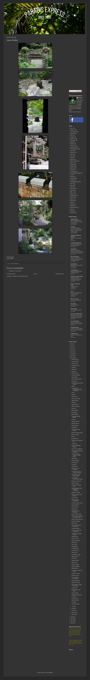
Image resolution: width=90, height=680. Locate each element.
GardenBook (74, 264)
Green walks (74, 562)
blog (71, 142)
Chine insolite (74, 497)
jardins (12, 263)
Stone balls (73, 558)
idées (71, 162)
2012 (72, 353)
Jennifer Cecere (75, 404)
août (73, 367)
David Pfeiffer (10, 258)
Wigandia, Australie (75, 492)
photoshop (72, 195)
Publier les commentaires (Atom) (20, 276)
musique (72, 180)
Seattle (71, 205)
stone (71, 209)
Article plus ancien (59, 273)
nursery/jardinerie (74, 181)
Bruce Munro (74, 412)
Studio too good (75, 556)
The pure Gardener (75, 398)
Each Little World (75, 505)
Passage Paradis (75, 327)
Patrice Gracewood (75, 582)
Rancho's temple (75, 434)
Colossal (73, 226)
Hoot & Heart (74, 544)
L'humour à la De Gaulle (76, 300)
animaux (72, 130)
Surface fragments (75, 580)
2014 (72, 350)
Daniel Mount (74, 509)
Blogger (51, 672)
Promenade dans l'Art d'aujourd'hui (76, 531)
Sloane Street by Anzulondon (75, 578)
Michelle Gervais (75, 423)
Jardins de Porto (75, 538)
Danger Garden (74, 219)
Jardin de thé (74, 552)
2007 (72, 620)
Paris (71, 186)
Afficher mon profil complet (75, 111)
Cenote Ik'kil (74, 443)
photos (71, 193)
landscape (16, 263)
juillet (73, 369)
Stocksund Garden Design (75, 430)
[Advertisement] (76, 62)
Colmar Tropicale (75, 564)
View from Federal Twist (76, 313)
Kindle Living (74, 542)
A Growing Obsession (76, 242)
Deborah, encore (75, 575)
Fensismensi (74, 381)
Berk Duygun (74, 523)
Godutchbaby (74, 546)
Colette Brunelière (75, 528)
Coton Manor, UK (75, 550)
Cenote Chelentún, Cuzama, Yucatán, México (76, 455)
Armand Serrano (75, 600)
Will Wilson (73, 602)
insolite (71, 166)
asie (71, 135)
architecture (73, 131)
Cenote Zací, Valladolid (76, 448)
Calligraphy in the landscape (75, 511)
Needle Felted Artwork (76, 514)
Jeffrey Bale (73, 249)
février (73, 612)
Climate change (74, 483)
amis (71, 128)
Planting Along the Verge (77, 432)
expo (71, 150)
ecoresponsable (73, 149)
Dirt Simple (73, 303)
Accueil (35, 273)
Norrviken (73, 402)
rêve (71, 202)
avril (73, 608)
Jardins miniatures (75, 406)
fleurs (71, 155)
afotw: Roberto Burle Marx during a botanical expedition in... (76, 294)
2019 (72, 344)
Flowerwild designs (75, 521)
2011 (72, 356)
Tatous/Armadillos (75, 566)
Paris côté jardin (75, 256)
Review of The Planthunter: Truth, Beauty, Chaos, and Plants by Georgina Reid (76, 316)
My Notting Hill (74, 462)
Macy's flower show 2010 (77, 519)
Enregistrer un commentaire (15, 271)
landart (71, 169)
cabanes (72, 143)
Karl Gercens (74, 396)
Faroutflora (73, 464)
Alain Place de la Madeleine (75, 469)
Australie (72, 137)
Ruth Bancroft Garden (76, 379)
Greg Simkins (74, 587)
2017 (72, 348)
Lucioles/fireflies (75, 548)
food (71, 157)
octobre (73, 363)
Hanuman (73, 408)
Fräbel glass (74, 427)
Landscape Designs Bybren (75, 417)
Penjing (73, 436)
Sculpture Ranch (75, 560)
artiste (71, 133)
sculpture (72, 204)
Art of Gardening (75, 321)
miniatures (72, 178)
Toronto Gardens (75, 460)
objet (71, 183)
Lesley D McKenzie (75, 540)
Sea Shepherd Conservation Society (76, 478)
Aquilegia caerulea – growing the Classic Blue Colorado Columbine (76, 279)
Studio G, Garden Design (77, 276)
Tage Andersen (74, 400)
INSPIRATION (74, 414)
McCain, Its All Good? (76, 481)
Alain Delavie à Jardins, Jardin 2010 (76, 585)
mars (73, 610)
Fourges (73, 394)
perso (71, 190)
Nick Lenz (73, 419)
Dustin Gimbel (74, 410)
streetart (72, 211)
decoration (72, 147)
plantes (72, 197)
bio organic (72, 140)
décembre (74, 359)
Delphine (80, 97)
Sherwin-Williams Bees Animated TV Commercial (76, 489)
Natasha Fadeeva (75, 421)
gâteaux (72, 159)
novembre (74, 361)
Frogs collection (75, 425)
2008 (72, 619)
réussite (72, 200)
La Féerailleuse (74, 270)
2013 (72, 352)
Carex (72, 291)
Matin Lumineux (74, 298)
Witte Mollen (74, 458)
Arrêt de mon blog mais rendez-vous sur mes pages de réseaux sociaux (77, 259)
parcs (71, 185)
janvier (73, 614)
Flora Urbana (74, 308)
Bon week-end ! (74, 438)
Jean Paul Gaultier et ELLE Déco (76, 526)
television (72, 212)
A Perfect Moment (74, 305)
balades (72, 138)
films (71, 154)
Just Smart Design (75, 375)
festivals (72, 152)
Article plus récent (11, 273)
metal (71, 176)
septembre (74, 365)
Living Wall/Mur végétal (75, 173)
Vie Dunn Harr (74, 373)
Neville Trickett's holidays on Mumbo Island (77, 516)
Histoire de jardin (74, 161)
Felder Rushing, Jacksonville (75, 500)
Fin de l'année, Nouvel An (76, 310)
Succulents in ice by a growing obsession (76, 472)
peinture (72, 188)
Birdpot (73, 386)
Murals (73, 392)
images (72, 164)
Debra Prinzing (74, 506)
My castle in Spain (75, 573)
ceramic (72, 145)
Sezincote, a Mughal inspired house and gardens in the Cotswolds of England (77, 251)
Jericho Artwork (74, 593)
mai (73, 606)
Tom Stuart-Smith (75, 604)
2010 (72, 357)
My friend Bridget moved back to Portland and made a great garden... (76, 221)
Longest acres (74, 333)
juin (73, 371)
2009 (72, 616)
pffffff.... (72, 192)
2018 (72, 346)
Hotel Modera (74, 466)
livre (71, 174)
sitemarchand (73, 207)
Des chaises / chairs (75, 554)
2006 (72, 622)
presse (71, 199)
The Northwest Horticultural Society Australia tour (76, 389)
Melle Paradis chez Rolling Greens (75, 475)
